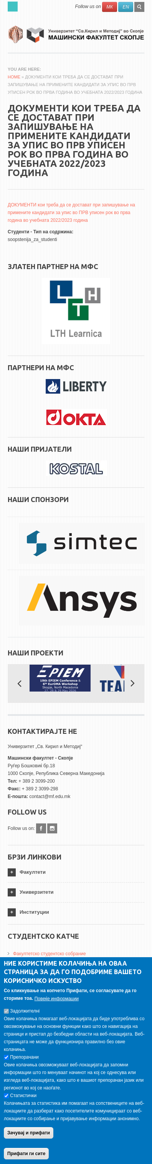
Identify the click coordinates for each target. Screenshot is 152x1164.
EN (125, 7)
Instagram (52, 828)
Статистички (23, 1096)
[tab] (76, 872)
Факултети (33, 872)
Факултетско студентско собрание (49, 953)
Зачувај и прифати (28, 1134)
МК (109, 7)
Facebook (41, 828)
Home (14, 77)
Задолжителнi (25, 1012)
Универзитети (37, 892)
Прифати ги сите (26, 1154)
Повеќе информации (57, 1000)
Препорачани (24, 1058)
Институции (34, 912)
